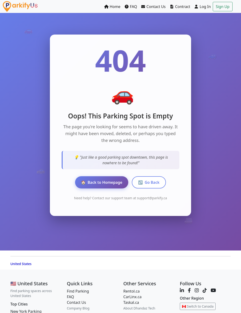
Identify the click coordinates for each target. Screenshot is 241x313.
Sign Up (222, 6)
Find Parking (78, 291)
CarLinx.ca (132, 296)
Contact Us (153, 6)
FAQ (130, 6)
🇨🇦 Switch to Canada (197, 306)
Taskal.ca (131, 302)
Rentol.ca (131, 291)
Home (112, 6)
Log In (202, 6)
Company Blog (78, 308)
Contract (179, 6)
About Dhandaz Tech (139, 308)
